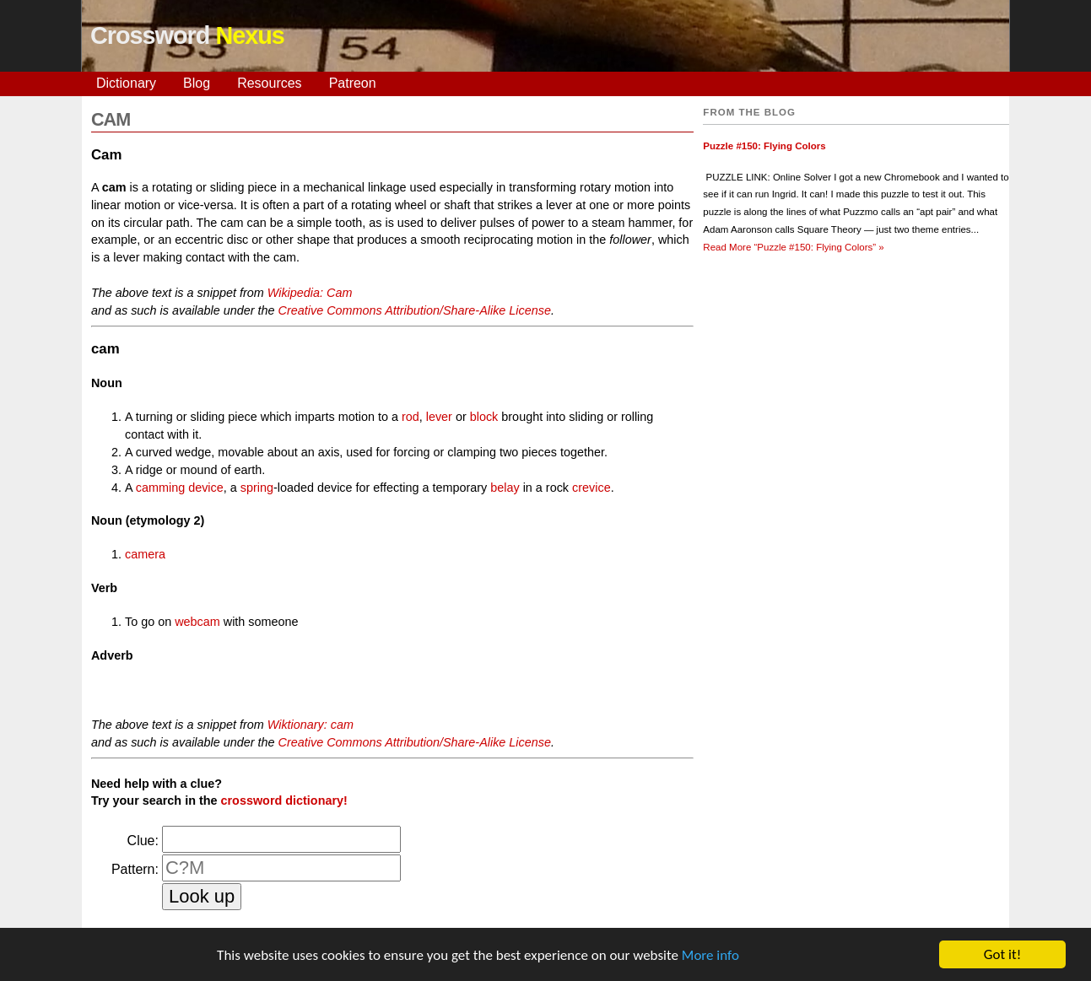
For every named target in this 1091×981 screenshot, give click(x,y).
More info (710, 959)
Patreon (352, 83)
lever (439, 416)
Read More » (793, 247)
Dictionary (126, 83)
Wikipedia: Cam (310, 292)
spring (256, 487)
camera (145, 554)
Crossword (187, 35)
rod (410, 416)
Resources (269, 83)
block (484, 416)
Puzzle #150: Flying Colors (764, 146)
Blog (196, 83)
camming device (180, 487)
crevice (591, 487)
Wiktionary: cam (310, 724)
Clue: (143, 840)
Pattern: (135, 869)
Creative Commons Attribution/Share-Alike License (414, 310)
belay (504, 487)
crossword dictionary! (284, 800)
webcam (197, 621)
